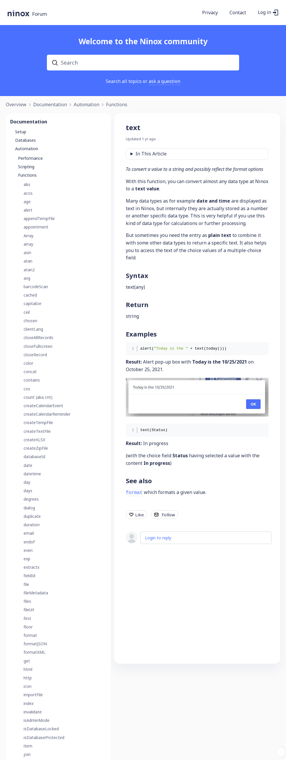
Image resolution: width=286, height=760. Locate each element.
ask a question (164, 81)
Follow (168, 515)
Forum (39, 14)
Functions (116, 105)
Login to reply (158, 538)
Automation (86, 105)
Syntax (137, 275)
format (134, 492)
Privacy (210, 13)
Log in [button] (264, 12)
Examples (141, 333)
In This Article (151, 153)
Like (139, 515)
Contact (237, 13)
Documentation (50, 105)
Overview (16, 105)
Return (137, 304)
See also (139, 480)
